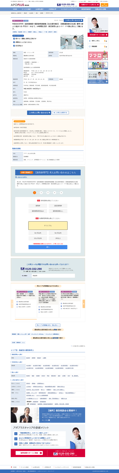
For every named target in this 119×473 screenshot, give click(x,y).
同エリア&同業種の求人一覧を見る (47, 325)
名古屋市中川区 (69, 368)
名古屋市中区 (29, 368)
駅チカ (43, 389)
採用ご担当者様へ (104, 1)
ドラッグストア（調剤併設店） (52, 334)
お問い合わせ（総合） (21, 471)
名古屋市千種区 (37, 365)
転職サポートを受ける (89, 5)
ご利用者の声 (52, 9)
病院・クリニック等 (21, 334)
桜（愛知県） (75, 375)
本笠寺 (43, 375)
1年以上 (58, 238)
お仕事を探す (40, 9)
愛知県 (25, 13)
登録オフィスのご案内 (93, 1)
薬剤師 (38, 206)
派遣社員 (18, 342)
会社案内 (13, 471)
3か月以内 (37, 233)
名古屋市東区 (46, 365)
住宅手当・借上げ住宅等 (32, 389)
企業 (29, 334)
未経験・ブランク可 (31, 392)
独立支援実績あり (70, 392)
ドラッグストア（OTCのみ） (37, 334)
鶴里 (33, 375)
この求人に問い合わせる (72, 20)
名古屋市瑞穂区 (49, 368)
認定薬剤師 (58, 206)
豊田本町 (53, 375)
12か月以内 (38, 238)
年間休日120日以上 (38, 386)
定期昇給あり (40, 383)
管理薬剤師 (43, 401)
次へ (47, 247)
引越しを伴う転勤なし (59, 389)
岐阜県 (28, 358)
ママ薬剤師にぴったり (32, 398)
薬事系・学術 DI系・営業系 (62, 404)
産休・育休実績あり (54, 398)
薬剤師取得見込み (38, 211)
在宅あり (61, 392)
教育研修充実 (42, 392)
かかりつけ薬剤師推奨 (42, 395)
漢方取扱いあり (30, 395)
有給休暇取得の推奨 (50, 386)
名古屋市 (31, 13)
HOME (15, 9)
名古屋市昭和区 (39, 368)
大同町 (64, 375)
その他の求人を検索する (78, 346)
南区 (37, 13)
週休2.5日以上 (61, 386)
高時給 (33, 383)
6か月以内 (58, 233)
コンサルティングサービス (69, 9)
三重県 (44, 358)
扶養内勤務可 (43, 398)
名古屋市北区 (55, 365)
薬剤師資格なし (58, 211)
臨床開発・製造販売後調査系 (45, 404)
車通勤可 (49, 389)
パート (23, 342)
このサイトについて (42, 471)
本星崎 (38, 375)
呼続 (48, 375)
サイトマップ (51, 471)
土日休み (28, 386)
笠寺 (69, 375)
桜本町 (28, 375)
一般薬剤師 (35, 401)
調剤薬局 (14, 334)
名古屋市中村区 (74, 365)
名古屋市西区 (64, 365)
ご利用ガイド (74, 1)
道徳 (59, 375)
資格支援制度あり (52, 392)
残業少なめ (64, 398)
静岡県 (33, 358)
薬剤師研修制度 (86, 9)
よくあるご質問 (82, 1)
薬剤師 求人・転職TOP (16, 13)
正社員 (13, 342)
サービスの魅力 (26, 9)
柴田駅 (41, 13)
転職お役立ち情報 (100, 9)
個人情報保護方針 (32, 471)
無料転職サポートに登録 (29, 453)
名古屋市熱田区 (59, 368)
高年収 (28, 383)
